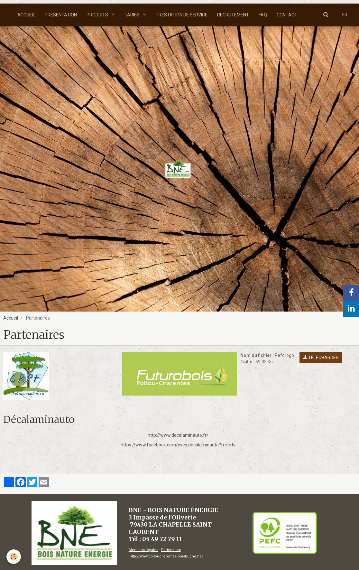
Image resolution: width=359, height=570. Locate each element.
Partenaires (171, 550)
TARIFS (132, 14)
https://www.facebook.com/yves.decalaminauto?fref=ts (178, 444)
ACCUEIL (26, 14)
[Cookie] (13, 556)
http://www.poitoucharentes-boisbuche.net (166, 556)
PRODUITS (98, 14)
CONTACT (287, 14)
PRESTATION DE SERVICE (181, 14)
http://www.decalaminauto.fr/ (178, 435)
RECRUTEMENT (233, 14)
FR (344, 14)
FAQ (263, 14)
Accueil (10, 318)
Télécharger (321, 357)
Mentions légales (143, 550)
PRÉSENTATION (61, 14)
